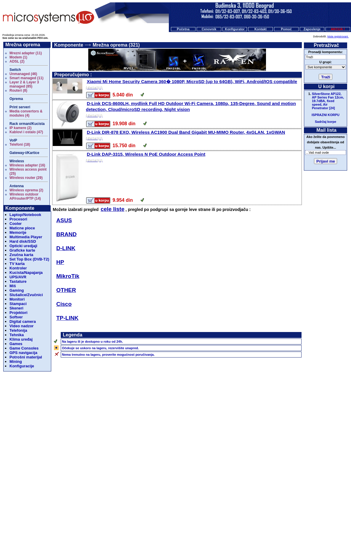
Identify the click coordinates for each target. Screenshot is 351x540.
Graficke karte (22, 250)
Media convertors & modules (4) (25, 113)
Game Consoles (24, 348)
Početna (183, 29)
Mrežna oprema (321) (116, 44)
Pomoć (286, 29)
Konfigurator (235, 29)
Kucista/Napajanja (26, 272)
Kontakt (260, 29)
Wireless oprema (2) (26, 190)
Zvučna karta (21, 254)
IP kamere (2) (20, 128)
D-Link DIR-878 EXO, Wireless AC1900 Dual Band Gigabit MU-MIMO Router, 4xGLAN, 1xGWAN (193, 135)
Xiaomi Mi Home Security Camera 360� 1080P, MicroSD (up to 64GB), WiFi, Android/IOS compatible (193, 84)
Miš (12, 286)
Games (15, 344)
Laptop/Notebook (25, 214)
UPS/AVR (17, 277)
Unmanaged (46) (23, 74)
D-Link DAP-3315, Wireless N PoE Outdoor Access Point (193, 157)
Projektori (18, 312)
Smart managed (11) (26, 78)
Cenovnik (209, 29)
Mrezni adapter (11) (25, 53)
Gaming (16, 290)
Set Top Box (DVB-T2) (29, 259)
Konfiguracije (21, 366)
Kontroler (18, 268)
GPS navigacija (23, 352)
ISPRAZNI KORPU (325, 115)
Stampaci (18, 303)
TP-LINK (67, 318)
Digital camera (22, 321)
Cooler (15, 223)
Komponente (68, 44)
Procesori (18, 219)
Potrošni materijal (25, 357)
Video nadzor (21, 326)
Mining (15, 361)
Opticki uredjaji (23, 246)
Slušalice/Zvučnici (26, 295)
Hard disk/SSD (22, 241)
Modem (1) (18, 57)
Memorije (17, 232)
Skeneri (16, 308)
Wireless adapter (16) (27, 165)
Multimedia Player (25, 237)
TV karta (17, 263)
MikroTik (67, 276)
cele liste (112, 209)
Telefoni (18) (19, 144)
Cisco (64, 304)
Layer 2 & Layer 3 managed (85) (24, 84)
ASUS (64, 220)
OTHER (66, 290)
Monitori (17, 299)
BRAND (66, 234)
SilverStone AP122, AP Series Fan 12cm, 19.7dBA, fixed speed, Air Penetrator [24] (328, 101)
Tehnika (16, 335)
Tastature (18, 281)
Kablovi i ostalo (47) (26, 132)
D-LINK (65, 248)
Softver (16, 317)
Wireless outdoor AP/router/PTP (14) (25, 196)
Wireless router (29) (26, 178)
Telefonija (18, 330)
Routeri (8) (18, 90)
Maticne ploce (22, 228)
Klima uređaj (21, 339)
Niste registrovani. (338, 36)
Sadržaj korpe (325, 121)
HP (60, 262)
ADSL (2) (16, 61)
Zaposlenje (312, 29)
